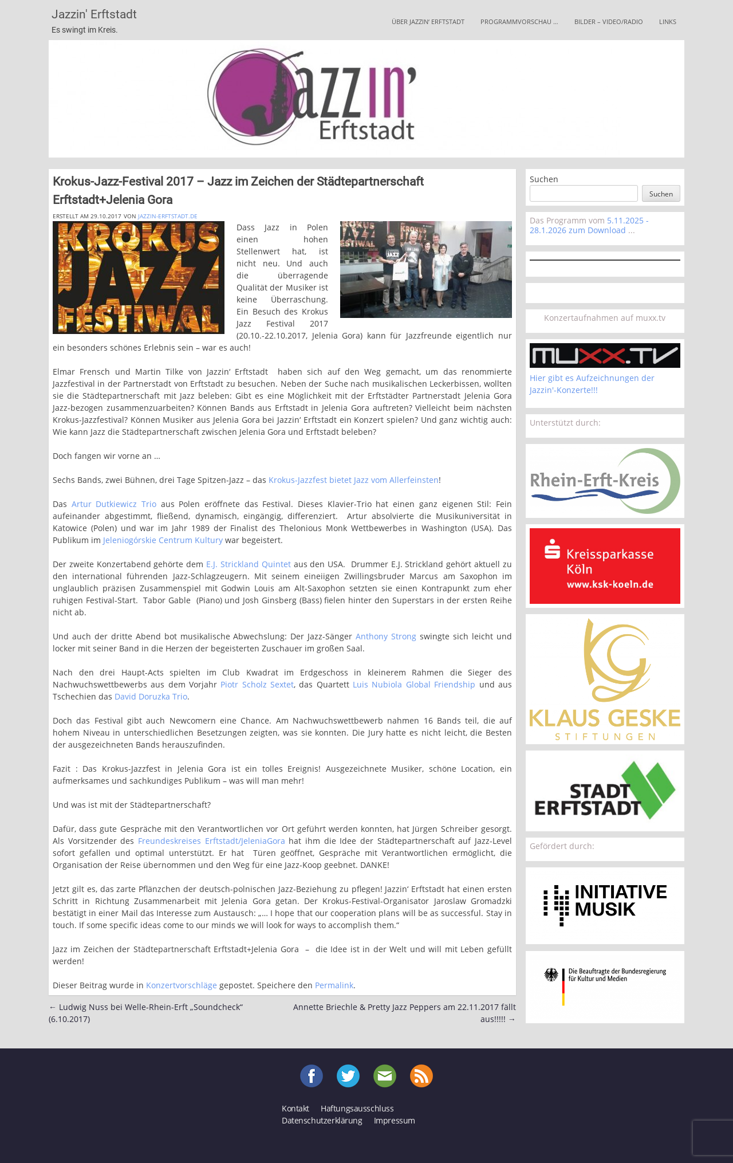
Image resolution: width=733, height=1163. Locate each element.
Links (667, 21)
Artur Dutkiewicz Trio (114, 503)
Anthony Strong (386, 636)
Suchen (544, 179)
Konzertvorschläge (181, 985)
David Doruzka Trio (151, 696)
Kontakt (295, 1108)
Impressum (394, 1120)
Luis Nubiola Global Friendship (414, 684)
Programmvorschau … (519, 21)
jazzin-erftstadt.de (168, 216)
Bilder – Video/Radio (608, 21)
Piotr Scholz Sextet (257, 684)
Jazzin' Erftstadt (94, 14)
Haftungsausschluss (357, 1108)
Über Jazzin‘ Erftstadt (428, 21)
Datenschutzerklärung (322, 1120)
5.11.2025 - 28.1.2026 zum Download (589, 225)
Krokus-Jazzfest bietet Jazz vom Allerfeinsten (354, 479)
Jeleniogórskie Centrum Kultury (163, 540)
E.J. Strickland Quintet (248, 564)
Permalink (334, 985)
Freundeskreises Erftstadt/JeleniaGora (211, 840)
